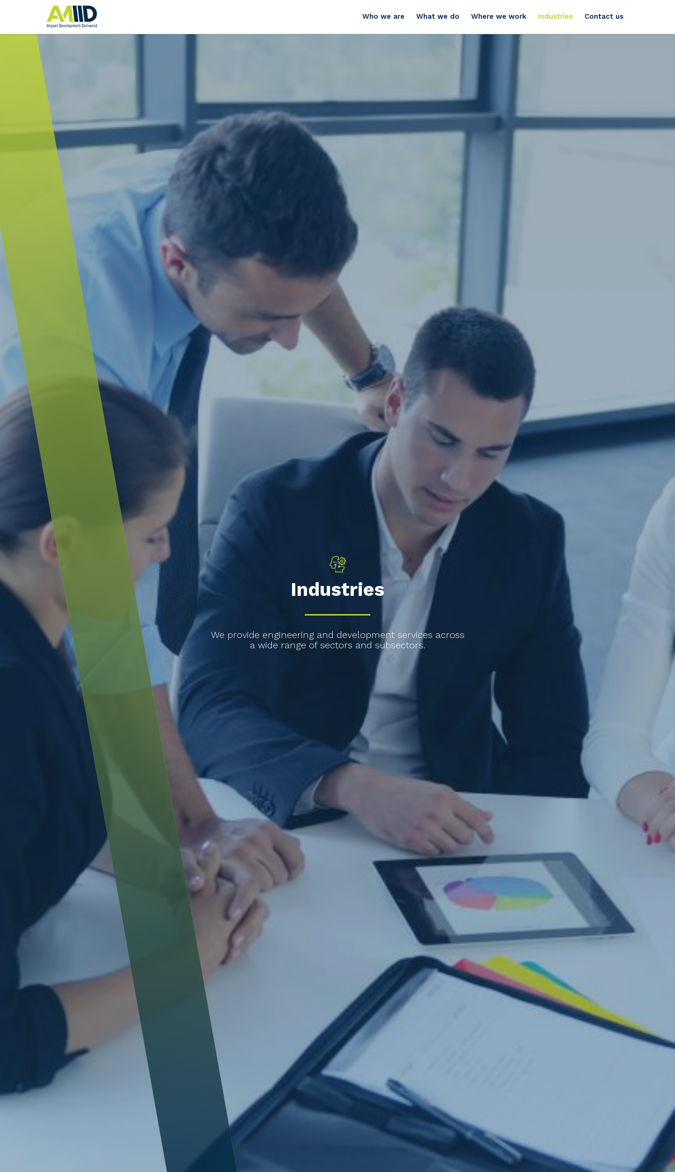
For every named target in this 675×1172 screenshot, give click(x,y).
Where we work (498, 16)
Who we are (383, 16)
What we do (437, 16)
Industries (555, 16)
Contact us (604, 16)
